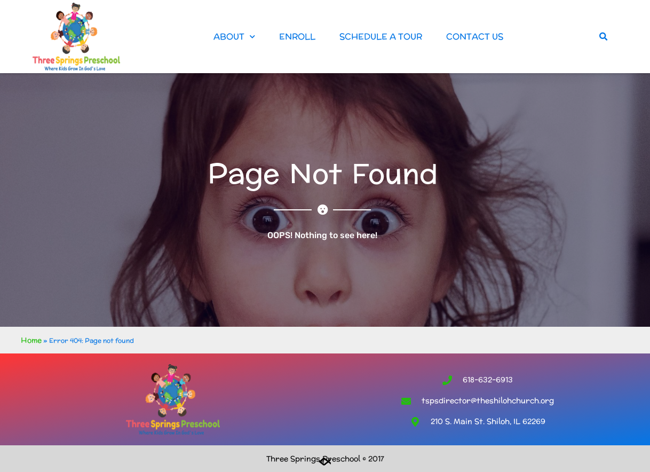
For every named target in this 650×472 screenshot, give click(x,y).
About (234, 36)
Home (31, 340)
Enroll (297, 36)
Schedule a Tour (380, 36)
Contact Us (474, 36)
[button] (603, 36)
